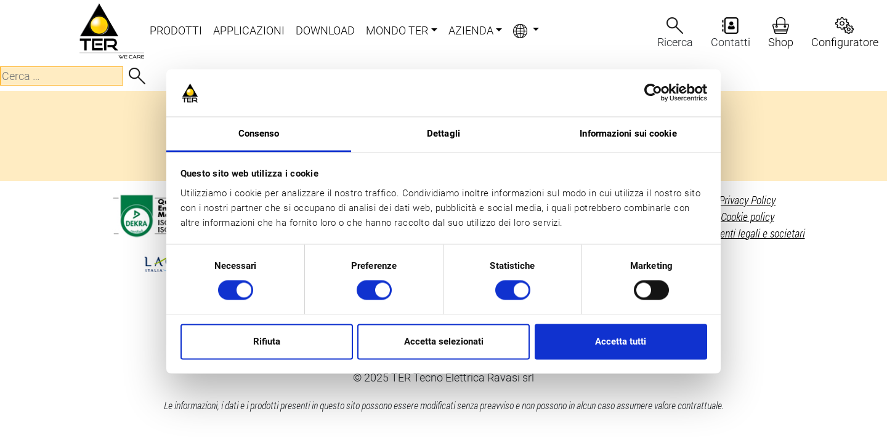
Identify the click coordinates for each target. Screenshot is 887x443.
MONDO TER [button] (397, 30)
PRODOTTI (176, 30)
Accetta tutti (620, 341)
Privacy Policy (747, 200)
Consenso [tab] (259, 133)
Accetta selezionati (444, 341)
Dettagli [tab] (443, 133)
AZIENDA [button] (470, 30)
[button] (526, 31)
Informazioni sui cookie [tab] (628, 133)
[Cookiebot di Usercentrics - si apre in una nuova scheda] (653, 93)
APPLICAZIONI (249, 30)
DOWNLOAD (325, 30)
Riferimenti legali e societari (747, 233)
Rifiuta (266, 341)
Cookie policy (747, 216)
